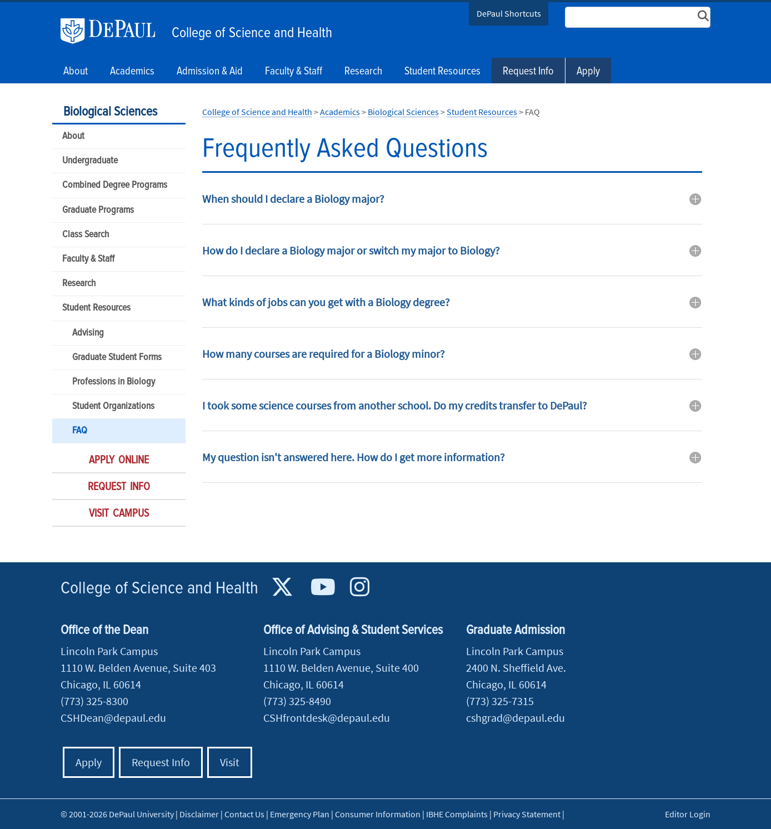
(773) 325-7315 (500, 701)
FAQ (79, 431)
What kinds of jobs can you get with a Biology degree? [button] (326, 302)
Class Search (85, 234)
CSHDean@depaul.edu (113, 718)
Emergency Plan (299, 814)
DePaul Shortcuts (509, 13)
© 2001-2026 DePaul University (117, 814)
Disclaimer (199, 814)
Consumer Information (377, 814)
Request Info (528, 71)
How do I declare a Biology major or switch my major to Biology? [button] (351, 250)
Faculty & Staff (88, 259)
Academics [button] (132, 71)
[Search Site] (637, 17)
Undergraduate (90, 160)
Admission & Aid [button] (210, 71)
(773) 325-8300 (94, 701)
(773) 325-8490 (297, 701)
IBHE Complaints (457, 814)
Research (79, 283)
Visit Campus (119, 514)
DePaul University (113, 31)
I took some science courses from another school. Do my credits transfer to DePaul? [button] (394, 405)
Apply (588, 71)
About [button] (75, 71)
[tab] (452, 206)
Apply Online (119, 460)
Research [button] (363, 71)
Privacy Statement (526, 814)
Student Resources (96, 308)
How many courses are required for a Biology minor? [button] (323, 354)
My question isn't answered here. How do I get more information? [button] (353, 457)
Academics (340, 111)
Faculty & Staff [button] (293, 71)
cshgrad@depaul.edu (515, 718)
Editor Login (687, 814)
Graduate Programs (98, 210)
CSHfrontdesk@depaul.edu (326, 718)
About (73, 136)
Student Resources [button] (442, 71)
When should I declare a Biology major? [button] (293, 199)
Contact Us (244, 814)
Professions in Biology (113, 382)
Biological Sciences (110, 112)
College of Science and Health (252, 33)
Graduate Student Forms (117, 357)
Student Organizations (113, 406)
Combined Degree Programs (114, 185)
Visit (229, 762)
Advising (88, 333)
